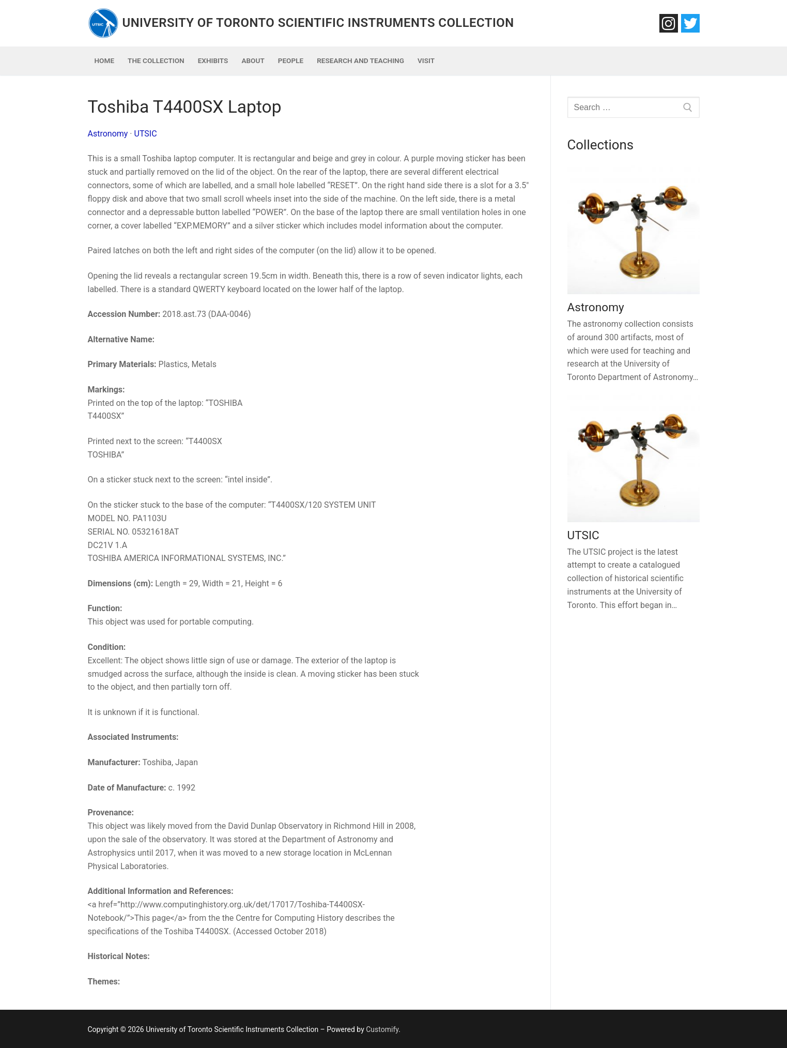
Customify (382, 1029)
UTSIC (145, 134)
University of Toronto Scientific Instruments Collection (318, 23)
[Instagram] (668, 23)
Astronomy (108, 134)
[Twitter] (690, 23)
